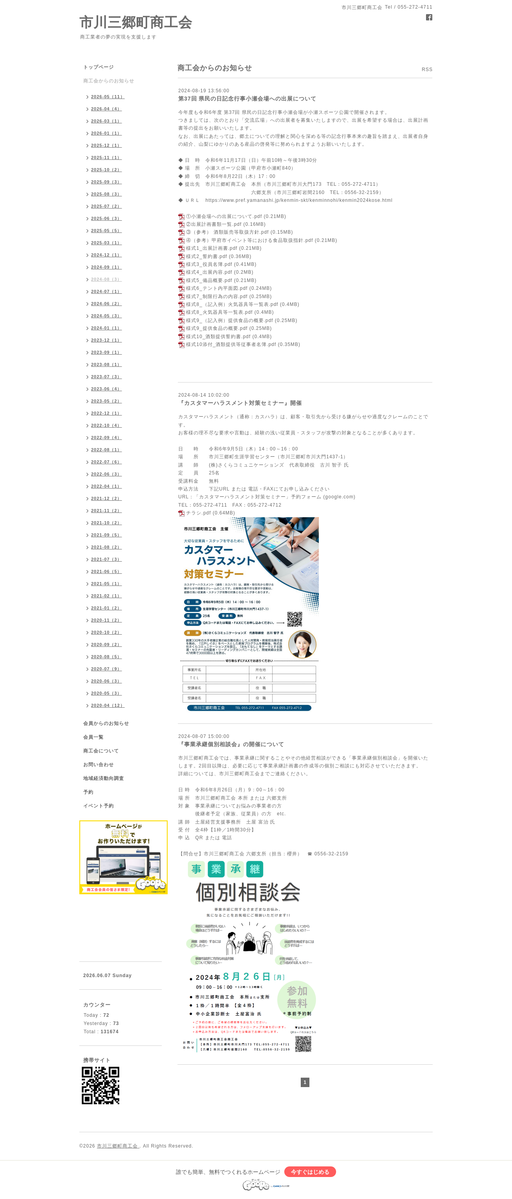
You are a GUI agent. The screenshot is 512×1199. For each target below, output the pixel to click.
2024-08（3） (106, 279)
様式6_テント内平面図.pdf (216, 288)
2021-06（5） (106, 571)
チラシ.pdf (198, 513)
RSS (427, 69)
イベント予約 (98, 806)
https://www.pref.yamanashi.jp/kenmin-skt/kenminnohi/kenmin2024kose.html (299, 200)
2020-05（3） (106, 693)
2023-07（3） (106, 376)
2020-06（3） (106, 681)
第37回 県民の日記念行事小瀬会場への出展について (247, 98)
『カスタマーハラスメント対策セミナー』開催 (240, 403)
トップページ (98, 67)
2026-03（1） (106, 121)
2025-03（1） (106, 242)
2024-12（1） (106, 255)
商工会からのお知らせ (108, 81)
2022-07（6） (106, 461)
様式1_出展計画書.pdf (211, 248)
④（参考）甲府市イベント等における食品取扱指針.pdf (249, 240)
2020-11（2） (106, 620)
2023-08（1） (106, 364)
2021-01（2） (106, 608)
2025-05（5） (106, 230)
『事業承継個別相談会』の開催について (231, 744)
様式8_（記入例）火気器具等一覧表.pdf (232, 304)
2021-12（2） (106, 498)
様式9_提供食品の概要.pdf (216, 328)
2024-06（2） (106, 303)
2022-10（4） (106, 425)
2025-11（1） (106, 157)
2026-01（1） (106, 133)
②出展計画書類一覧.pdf (213, 224)
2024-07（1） (106, 291)
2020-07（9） (106, 668)
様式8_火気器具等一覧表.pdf (219, 312)
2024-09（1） (106, 267)
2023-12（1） (106, 340)
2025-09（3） (106, 181)
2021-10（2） (106, 522)
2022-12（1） (106, 413)
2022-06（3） (106, 474)
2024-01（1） (106, 328)
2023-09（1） (106, 352)
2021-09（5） (106, 535)
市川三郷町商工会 (135, 22)
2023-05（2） (106, 401)
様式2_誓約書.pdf (206, 256)
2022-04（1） (106, 486)
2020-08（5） (106, 656)
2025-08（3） (106, 194)
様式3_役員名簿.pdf (209, 264)
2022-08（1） (106, 449)
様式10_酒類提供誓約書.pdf (218, 336)
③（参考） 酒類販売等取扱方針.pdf (227, 232)
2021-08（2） (106, 547)
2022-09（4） (106, 437)
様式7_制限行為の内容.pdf (216, 296)
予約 (88, 792)
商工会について (101, 751)
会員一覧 (93, 737)
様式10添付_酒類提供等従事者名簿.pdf (231, 344)
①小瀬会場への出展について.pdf (224, 216)
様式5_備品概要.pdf (209, 280)
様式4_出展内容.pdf (209, 272)
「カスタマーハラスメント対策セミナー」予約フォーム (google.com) (274, 497)
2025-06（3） (106, 218)
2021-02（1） (106, 595)
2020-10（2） (106, 632)
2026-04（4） (106, 108)
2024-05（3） (106, 315)
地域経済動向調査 (103, 778)
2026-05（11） (108, 96)
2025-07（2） (106, 206)
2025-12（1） (106, 145)
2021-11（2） (106, 510)
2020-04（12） (108, 705)
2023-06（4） (106, 388)
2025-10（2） (106, 169)
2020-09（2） (106, 644)
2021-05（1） (106, 583)
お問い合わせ (98, 764)
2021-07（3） (106, 559)
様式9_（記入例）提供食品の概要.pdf (229, 320)
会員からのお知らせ (106, 723)
